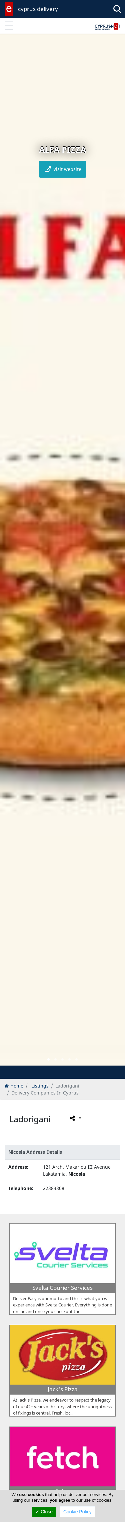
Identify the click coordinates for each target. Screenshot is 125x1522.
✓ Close (44, 1511)
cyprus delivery (38, 9)
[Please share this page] (74, 1118)
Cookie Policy (77, 1511)
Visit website (62, 169)
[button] (48, 1059)
